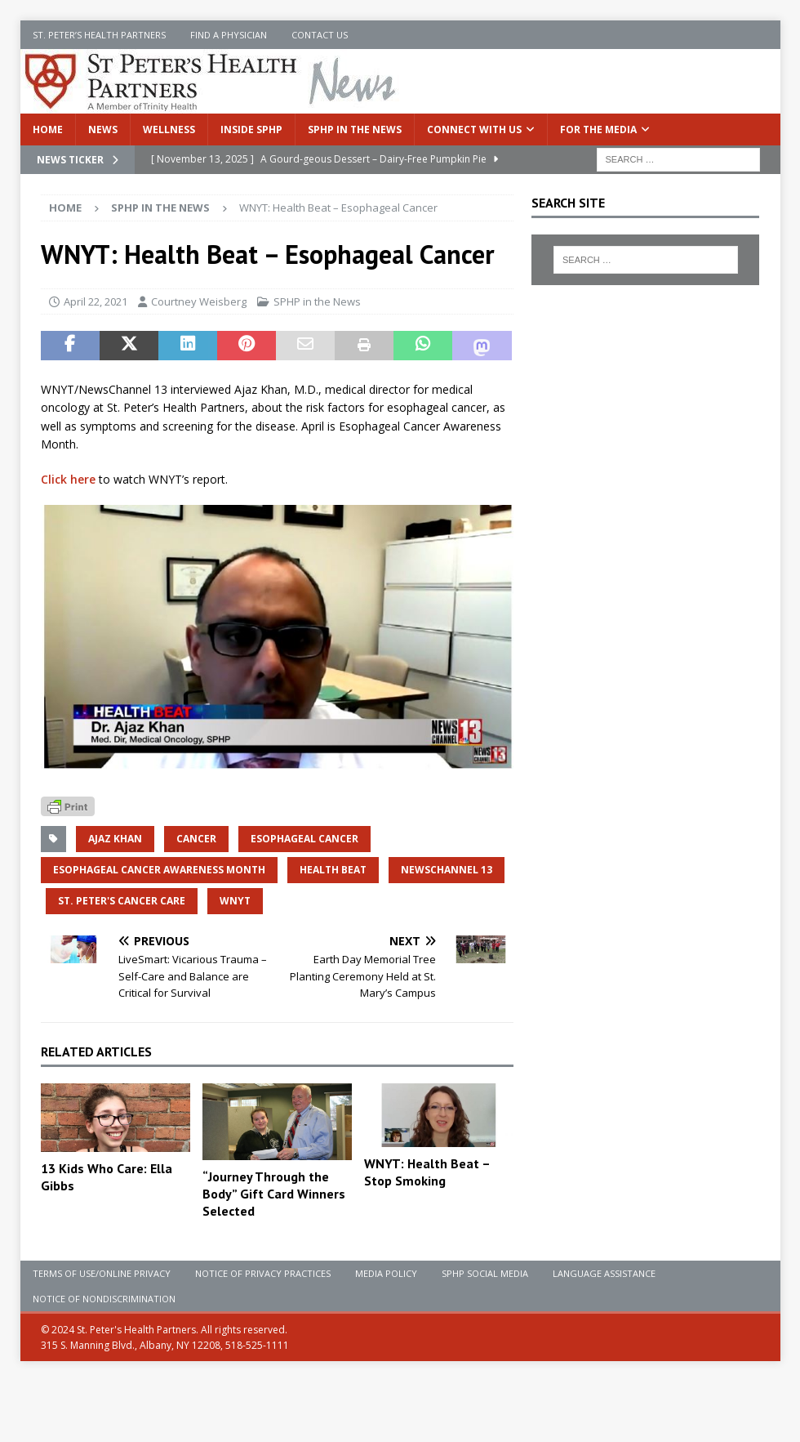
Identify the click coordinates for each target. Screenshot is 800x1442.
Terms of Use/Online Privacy (102, 1273)
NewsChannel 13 (446, 870)
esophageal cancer (304, 839)
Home (48, 129)
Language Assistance (604, 1273)
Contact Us (319, 35)
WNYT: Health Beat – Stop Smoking (427, 1172)
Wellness (169, 129)
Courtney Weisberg (199, 301)
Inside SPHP (251, 129)
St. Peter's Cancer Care (121, 901)
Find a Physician (228, 35)
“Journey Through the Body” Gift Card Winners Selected (273, 1193)
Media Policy (386, 1273)
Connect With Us (474, 129)
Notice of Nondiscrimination (104, 1298)
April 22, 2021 (95, 301)
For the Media (598, 129)
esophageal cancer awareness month (159, 870)
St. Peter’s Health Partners (99, 35)
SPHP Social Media (485, 1273)
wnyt (235, 901)
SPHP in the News (355, 129)
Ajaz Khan (115, 839)
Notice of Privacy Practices (263, 1273)
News (103, 129)
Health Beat (333, 870)
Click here (68, 479)
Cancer (196, 839)
